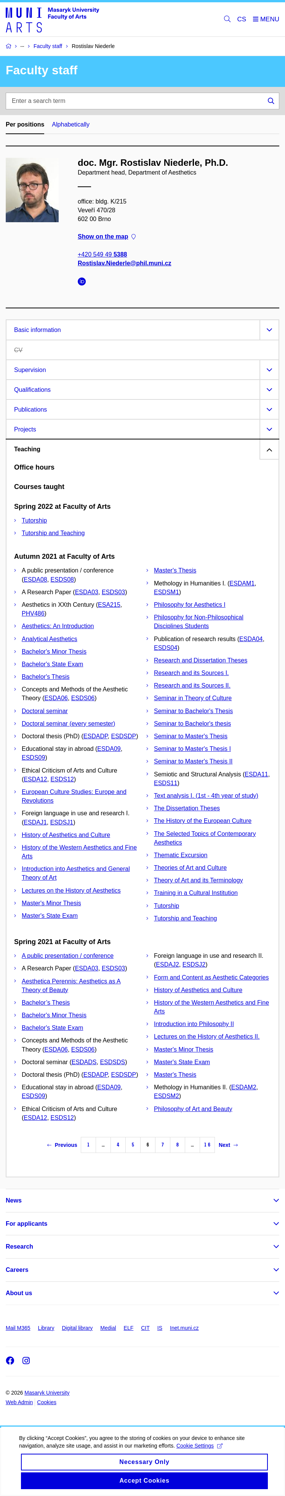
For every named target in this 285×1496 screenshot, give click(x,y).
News (14, 1200)
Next (228, 1145)
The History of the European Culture (202, 821)
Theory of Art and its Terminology (198, 880)
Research (19, 1246)
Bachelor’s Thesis (46, 1002)
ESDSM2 (166, 1096)
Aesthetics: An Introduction (58, 626)
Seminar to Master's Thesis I (192, 749)
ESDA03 (86, 592)
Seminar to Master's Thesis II (193, 761)
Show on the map (107, 236)
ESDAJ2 (167, 964)
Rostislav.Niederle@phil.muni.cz (124, 263)
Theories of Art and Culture (190, 867)
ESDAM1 (242, 583)
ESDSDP (123, 736)
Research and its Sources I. (191, 673)
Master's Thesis (175, 570)
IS (159, 1328)
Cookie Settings (199, 1454)
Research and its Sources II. (192, 685)
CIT (145, 1328)
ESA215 (109, 604)
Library (46, 1328)
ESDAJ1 (35, 822)
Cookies (46, 1402)
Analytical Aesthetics (49, 639)
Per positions (25, 124)
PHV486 (33, 613)
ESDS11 (165, 783)
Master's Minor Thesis (51, 903)
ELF (129, 1328)
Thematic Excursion (181, 855)
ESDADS (84, 1062)
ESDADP (95, 736)
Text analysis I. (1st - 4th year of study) (206, 795)
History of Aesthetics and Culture (66, 835)
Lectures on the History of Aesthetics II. (206, 1036)
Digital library (77, 1328)
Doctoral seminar (45, 711)
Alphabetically (71, 124)
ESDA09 (108, 749)
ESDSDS (112, 1062)
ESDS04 (165, 648)
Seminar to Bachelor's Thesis (193, 711)
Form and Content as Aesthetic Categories (211, 977)
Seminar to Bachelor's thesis (192, 723)
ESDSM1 (166, 592)
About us (19, 1293)
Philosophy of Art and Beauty (193, 1109)
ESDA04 (251, 639)
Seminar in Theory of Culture (193, 698)
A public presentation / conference (68, 955)
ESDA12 (35, 779)
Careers (17, 1270)
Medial (108, 1328)
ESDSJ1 (61, 822)
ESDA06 (56, 698)
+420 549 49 (102, 254)
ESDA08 (35, 579)
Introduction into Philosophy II (194, 1024)
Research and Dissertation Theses (200, 660)
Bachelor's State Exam (52, 664)
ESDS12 (62, 779)
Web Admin (19, 1402)
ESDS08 (62, 579)
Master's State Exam (50, 915)
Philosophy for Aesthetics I (190, 604)
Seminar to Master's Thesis (190, 736)
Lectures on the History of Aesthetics (71, 890)
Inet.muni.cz (184, 1328)
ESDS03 (113, 592)
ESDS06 (82, 698)
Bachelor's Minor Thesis (54, 651)
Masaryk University (46, 1393)
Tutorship (34, 520)
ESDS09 (33, 757)
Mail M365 (18, 1328)
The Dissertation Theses (187, 808)
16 (207, 1145)
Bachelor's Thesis (45, 676)
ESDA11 (256, 774)
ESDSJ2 (194, 964)
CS (242, 19)
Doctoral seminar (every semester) (68, 723)
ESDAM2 (243, 1087)
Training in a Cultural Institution (196, 893)
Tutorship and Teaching (53, 533)
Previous (62, 1145)
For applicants (26, 1223)
